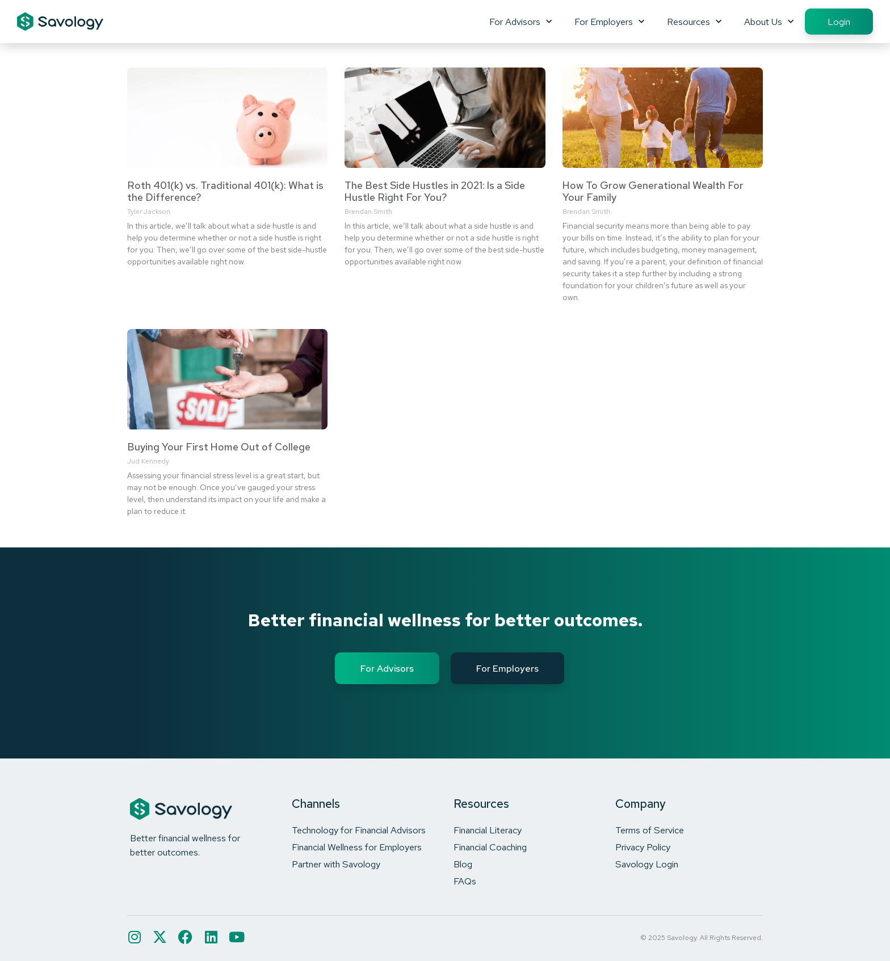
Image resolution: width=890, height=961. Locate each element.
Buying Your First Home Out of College (218, 446)
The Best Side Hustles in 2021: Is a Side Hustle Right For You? (435, 191)
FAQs (465, 881)
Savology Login (646, 864)
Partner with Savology (336, 864)
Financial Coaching (490, 847)
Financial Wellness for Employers (357, 847)
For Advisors (520, 21)
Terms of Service (649, 830)
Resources (694, 21)
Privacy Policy (642, 847)
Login (839, 21)
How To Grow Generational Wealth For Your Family (653, 191)
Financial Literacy (488, 830)
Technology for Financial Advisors (359, 830)
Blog (463, 864)
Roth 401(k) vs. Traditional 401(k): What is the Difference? (225, 191)
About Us (769, 21)
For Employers (609, 21)
